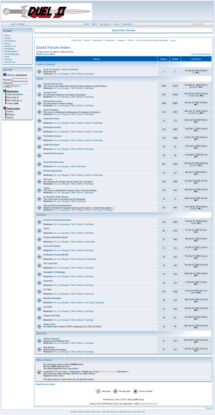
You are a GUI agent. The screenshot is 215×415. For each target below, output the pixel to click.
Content (7, 38)
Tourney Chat (50, 92)
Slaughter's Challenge (54, 272)
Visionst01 (193, 165)
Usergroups (110, 40)
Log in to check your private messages (152, 40)
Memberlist (97, 40)
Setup (6, 57)
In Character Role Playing (55, 197)
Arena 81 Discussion (53, 162)
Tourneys (8, 59)
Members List (10, 46)
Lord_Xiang (88, 303)
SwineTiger (97, 210)
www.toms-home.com (148, 404)
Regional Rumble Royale (55, 237)
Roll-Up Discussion (52, 101)
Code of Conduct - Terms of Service (60, 69)
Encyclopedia (10, 41)
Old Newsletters (11, 51)
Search (87, 40)
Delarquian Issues (52, 127)
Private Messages (11, 54)
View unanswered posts (201, 54)
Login (13, 24)
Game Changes (50, 110)
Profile (130, 40)
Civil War (47, 307)
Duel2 (40, 79)
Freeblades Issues (52, 136)
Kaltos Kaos (49, 324)
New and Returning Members (57, 205)
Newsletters (127, 24)
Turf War (47, 289)
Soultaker (80, 123)
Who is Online (44, 360)
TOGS (46, 228)
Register (21, 24)
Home (86, 24)
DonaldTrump (193, 96)
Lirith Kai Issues (51, 145)
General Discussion (53, 84)
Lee (59, 74)
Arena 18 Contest (51, 246)
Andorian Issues (51, 118)
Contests (42, 215)
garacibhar (193, 87)
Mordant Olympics (52, 298)
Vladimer (194, 209)
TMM (73, 74)
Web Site (41, 334)
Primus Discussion (52, 171)
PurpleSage (89, 74)
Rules (94, 24)
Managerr (66, 74)
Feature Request (51, 338)
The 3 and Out (50, 263)
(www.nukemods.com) (136, 412)
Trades (46, 188)
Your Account (104, 24)
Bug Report (49, 347)
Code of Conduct (46, 64)
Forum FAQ (76, 40)
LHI (54, 74)
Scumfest (48, 281)
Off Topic (47, 179)
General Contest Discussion (57, 220)
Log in (173, 40)
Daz (98, 412)
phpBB (117, 400)
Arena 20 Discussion (53, 153)
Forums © (209, 408)
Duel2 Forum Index (45, 54)
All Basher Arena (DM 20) (55, 255)
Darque (194, 223)
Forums (116, 24)
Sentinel (79, 74)
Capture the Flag (51, 315)
